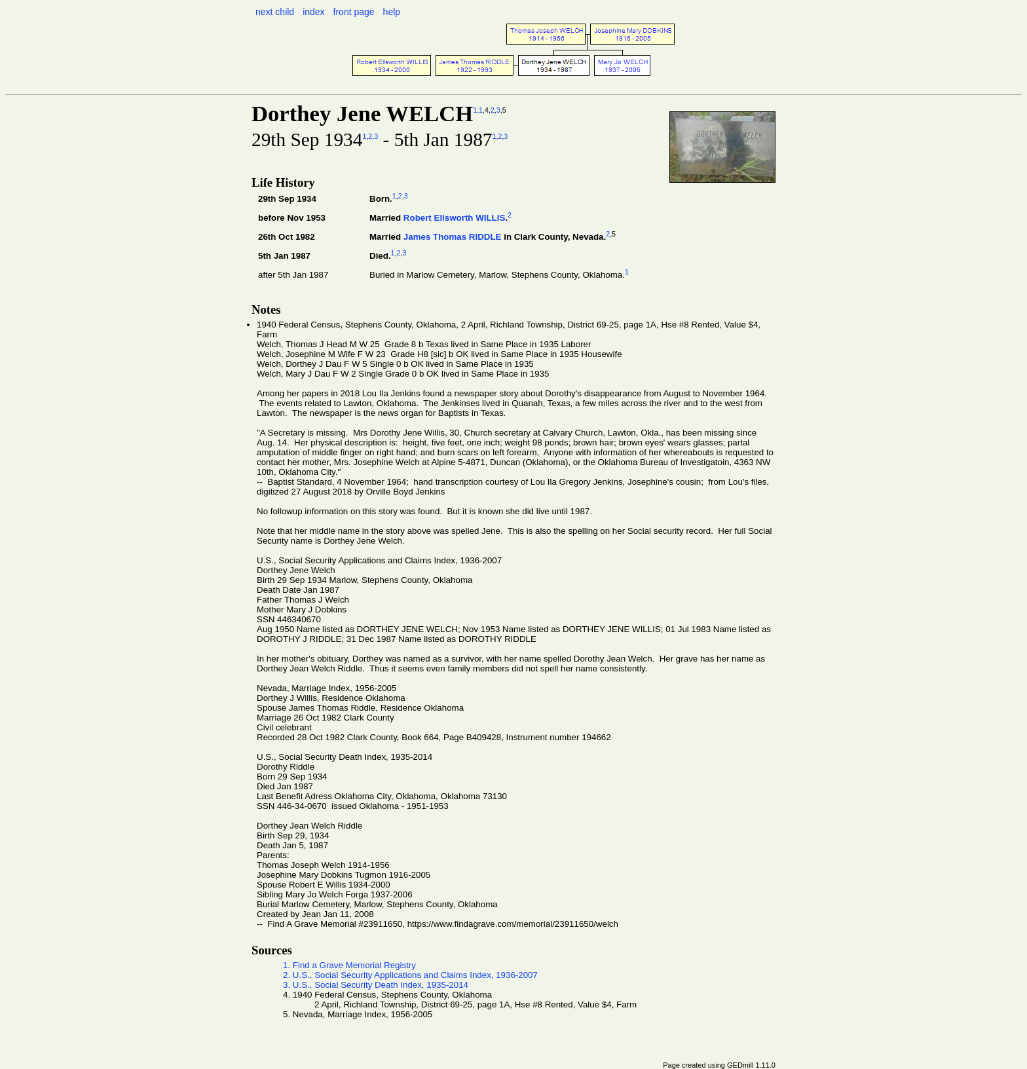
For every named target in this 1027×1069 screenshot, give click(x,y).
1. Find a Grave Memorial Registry (349, 965)
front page (354, 12)
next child (274, 12)
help (391, 12)
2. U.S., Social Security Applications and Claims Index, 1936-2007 (410, 975)
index (313, 12)
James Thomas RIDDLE (452, 237)
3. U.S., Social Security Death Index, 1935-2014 (375, 985)
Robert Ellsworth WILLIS (454, 218)
